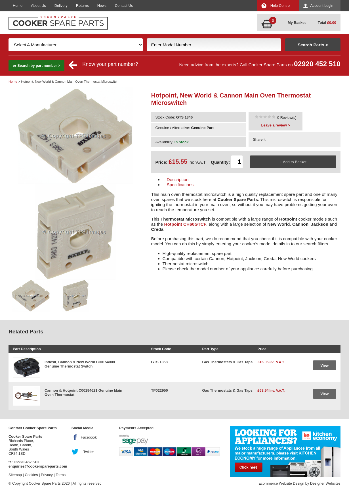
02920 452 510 (317, 64)
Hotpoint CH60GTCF (185, 224)
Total (327, 22)
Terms (61, 475)
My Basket (297, 22)
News (101, 5)
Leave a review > (275, 125)
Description (178, 179)
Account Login (321, 5)
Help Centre (280, 5)
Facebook (89, 437)
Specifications (180, 184)
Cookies (31, 475)
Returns (82, 5)
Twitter (88, 452)
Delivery (61, 5)
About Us (38, 5)
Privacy (47, 475)
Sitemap (15, 475)
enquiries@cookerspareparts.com (38, 466)
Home (17, 5)
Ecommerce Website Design (281, 483)
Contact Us (124, 5)
